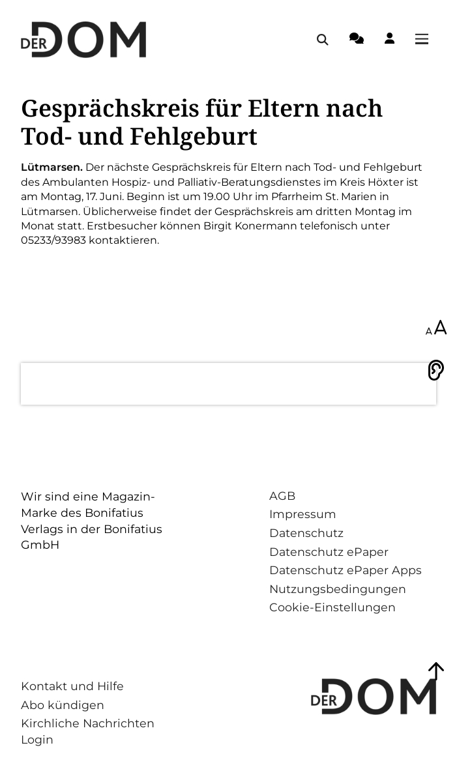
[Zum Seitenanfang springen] (436, 671)
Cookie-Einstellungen (332, 607)
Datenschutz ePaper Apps (345, 570)
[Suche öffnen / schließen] (322, 40)
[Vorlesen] (436, 370)
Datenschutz (306, 533)
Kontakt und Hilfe (72, 686)
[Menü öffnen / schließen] (426, 39)
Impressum (302, 514)
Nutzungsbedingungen (337, 589)
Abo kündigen (62, 705)
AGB (282, 495)
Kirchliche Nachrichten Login (88, 731)
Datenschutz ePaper (329, 552)
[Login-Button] (389, 40)
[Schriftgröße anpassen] (436, 328)
